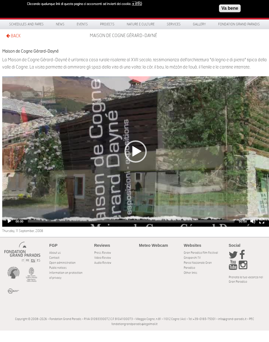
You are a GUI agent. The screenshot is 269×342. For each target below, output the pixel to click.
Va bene (229, 8)
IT (23, 260)
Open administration (62, 262)
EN (33, 260)
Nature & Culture (141, 24)
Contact (54, 257)
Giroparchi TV (192, 257)
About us (55, 252)
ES (38, 260)
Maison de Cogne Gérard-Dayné (123, 35)
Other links (190, 272)
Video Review (102, 257)
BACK (13, 35)
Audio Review (102, 262)
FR (27, 260)
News (60, 24)
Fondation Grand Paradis (239, 24)
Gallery (199, 24)
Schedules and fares (26, 24)
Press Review (102, 252)
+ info (137, 3)
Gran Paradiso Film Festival (201, 252)
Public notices (58, 267)
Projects (107, 24)
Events (82, 24)
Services (174, 24)
